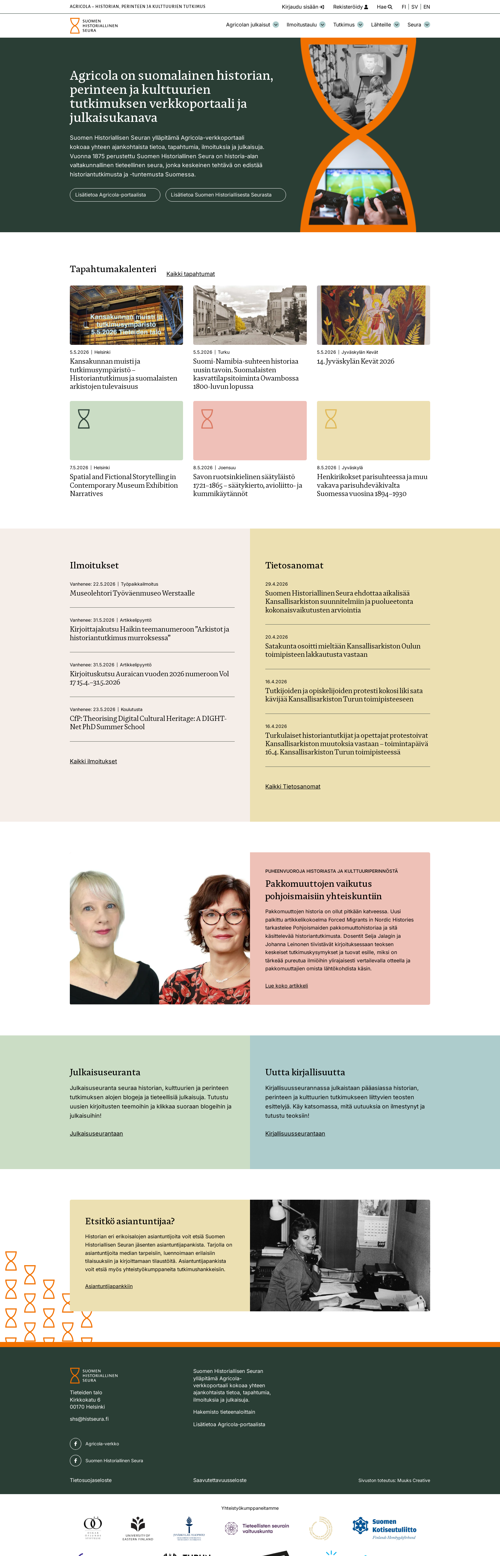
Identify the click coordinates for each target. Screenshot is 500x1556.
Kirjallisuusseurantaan (295, 1152)
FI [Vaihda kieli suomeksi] (403, 6)
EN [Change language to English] (426, 6)
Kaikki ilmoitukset (93, 779)
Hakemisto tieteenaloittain (224, 1430)
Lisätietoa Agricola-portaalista (111, 195)
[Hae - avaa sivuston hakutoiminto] (383, 6)
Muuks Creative (413, 1499)
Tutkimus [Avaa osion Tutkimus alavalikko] (348, 24)
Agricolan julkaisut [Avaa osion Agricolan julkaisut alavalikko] (252, 24)
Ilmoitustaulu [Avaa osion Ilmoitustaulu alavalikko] (306, 24)
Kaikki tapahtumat (190, 292)
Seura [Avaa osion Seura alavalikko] (419, 24)
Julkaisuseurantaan (96, 1152)
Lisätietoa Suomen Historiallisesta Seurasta (126, 213)
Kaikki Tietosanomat (292, 805)
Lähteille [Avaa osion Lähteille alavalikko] (385, 24)
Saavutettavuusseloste (219, 1499)
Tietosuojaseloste (91, 1499)
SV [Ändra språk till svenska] (414, 6)
